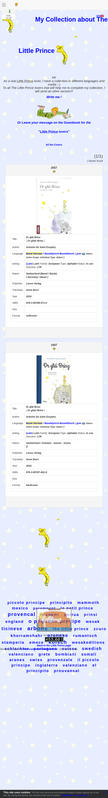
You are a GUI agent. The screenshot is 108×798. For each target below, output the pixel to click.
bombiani (65, 654)
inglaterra (46, 665)
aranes (17, 660)
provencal (22, 614)
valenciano (21, 654)
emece (36, 642)
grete (44, 654)
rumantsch (85, 635)
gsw (78, 253)
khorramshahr (27, 635)
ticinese (12, 628)
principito (61, 602)
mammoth (88, 602)
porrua (71, 614)
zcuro (100, 629)
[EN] (100, 16)
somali (89, 654)
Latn (29, 263)
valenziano (75, 665)
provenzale (60, 660)
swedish (92, 648)
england (14, 621)
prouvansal (66, 671)
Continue (66, 795)
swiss (36, 660)
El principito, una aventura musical (40, 649)
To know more (81, 795)
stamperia (13, 642)
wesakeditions (88, 642)
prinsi (91, 614)
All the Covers (54, 144)
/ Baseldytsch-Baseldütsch (50, 253)
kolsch (58, 642)
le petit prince (77, 608)
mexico (20, 608)
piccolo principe (26, 602)
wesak (93, 621)
